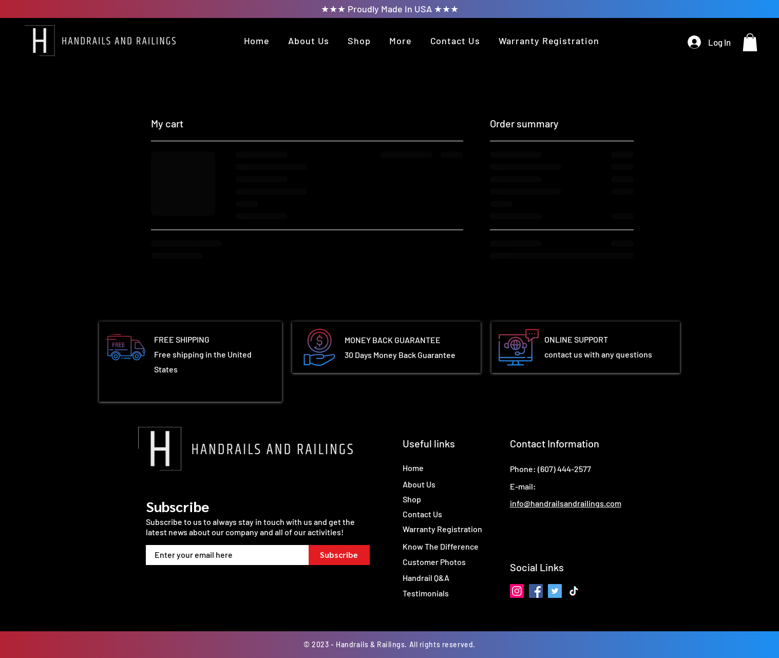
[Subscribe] (339, 555)
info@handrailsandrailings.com (565, 503)
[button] (400, 40)
